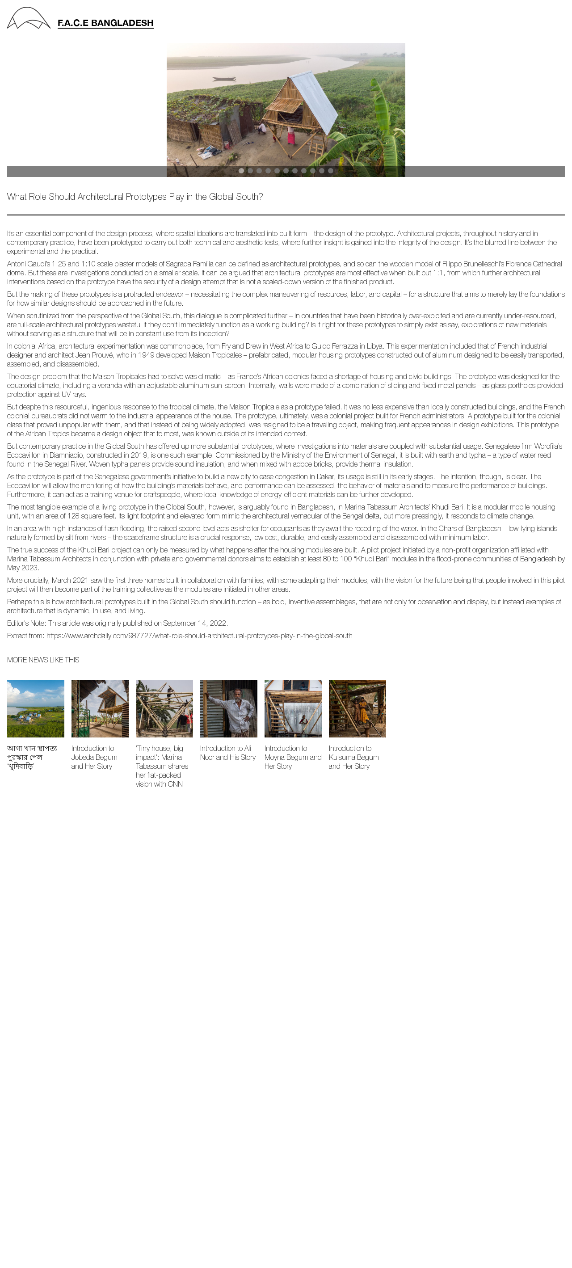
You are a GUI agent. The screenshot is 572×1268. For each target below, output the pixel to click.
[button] (241, 170)
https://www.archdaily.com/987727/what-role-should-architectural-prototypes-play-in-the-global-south (199, 636)
